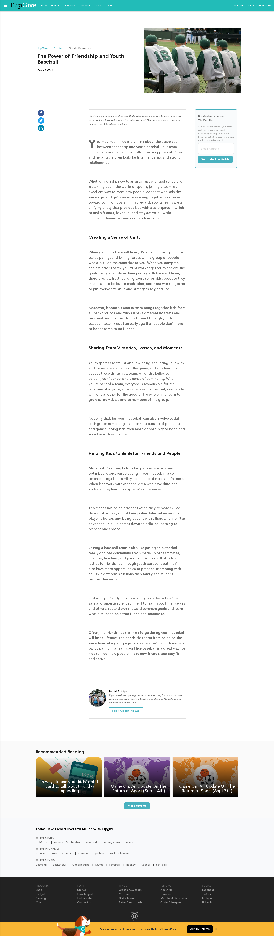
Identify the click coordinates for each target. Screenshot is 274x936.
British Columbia (61, 853)
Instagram (208, 898)
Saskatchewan (119, 853)
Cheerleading (80, 865)
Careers (165, 894)
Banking (41, 898)
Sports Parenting (80, 48)
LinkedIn (207, 902)
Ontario (83, 853)
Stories (85, 5)
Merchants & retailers (174, 898)
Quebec (99, 853)
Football (114, 865)
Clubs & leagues (170, 902)
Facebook (208, 890)
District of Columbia (67, 842)
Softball (161, 865)
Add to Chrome (200, 929)
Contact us (84, 902)
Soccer (145, 865)
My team (124, 894)
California (42, 842)
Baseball (41, 865)
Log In (238, 5)
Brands (70, 5)
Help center (85, 898)
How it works (50, 5)
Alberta (41, 853)
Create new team (259, 5)
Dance (99, 865)
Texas (129, 842)
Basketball (60, 865)
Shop (39, 890)
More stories (137, 806)
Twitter (206, 894)
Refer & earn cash (130, 902)
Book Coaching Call (126, 711)
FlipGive (42, 48)
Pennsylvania (111, 842)
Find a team (104, 5)
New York (92, 842)
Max (38, 902)
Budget (40, 894)
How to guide (85, 894)
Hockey (131, 865)
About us (166, 890)
